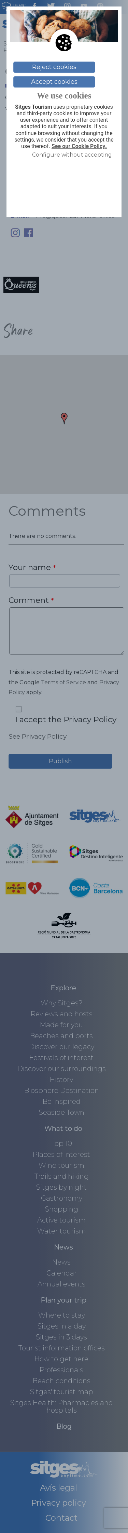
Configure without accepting (72, 154)
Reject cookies (54, 67)
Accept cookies (54, 81)
